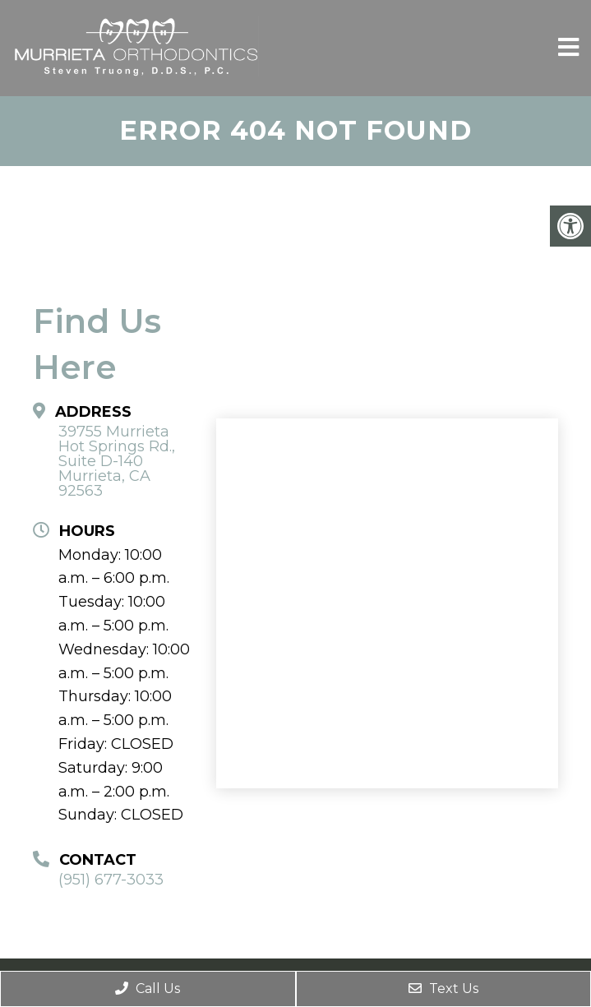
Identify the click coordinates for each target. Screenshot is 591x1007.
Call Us (147, 988)
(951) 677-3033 (111, 879)
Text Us (443, 988)
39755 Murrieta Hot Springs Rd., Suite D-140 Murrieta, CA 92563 (116, 461)
